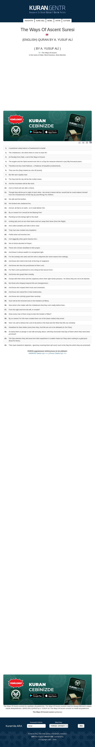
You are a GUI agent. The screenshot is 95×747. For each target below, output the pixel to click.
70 (39, 53)
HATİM (57, 21)
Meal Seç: (58, 722)
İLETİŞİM (66, 21)
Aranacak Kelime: (36, 722)
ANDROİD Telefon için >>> (38, 353)
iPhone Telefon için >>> (57, 353)
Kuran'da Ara (32, 734)
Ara (81, 726)
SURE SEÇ (40, 21)
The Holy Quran (44, 734)
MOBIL (49, 21)
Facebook (55, 734)
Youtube (63, 734)
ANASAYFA (29, 21)
